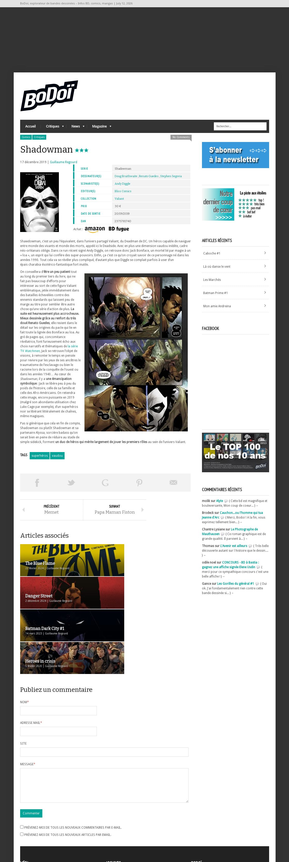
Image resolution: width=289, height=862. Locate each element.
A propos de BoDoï (205, 819)
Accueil (30, 129)
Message (27, 703)
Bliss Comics (123, 194)
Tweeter (71, 486)
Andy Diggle (122, 187)
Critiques (52, 131)
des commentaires (36, 834)
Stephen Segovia (171, 179)
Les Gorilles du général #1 (235, 587)
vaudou (57, 459)
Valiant (119, 202)
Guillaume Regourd (63, 165)
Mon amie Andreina (217, 309)
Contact (198, 828)
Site (23, 682)
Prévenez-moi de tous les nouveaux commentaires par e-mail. (73, 773)
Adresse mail (31, 662)
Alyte (219, 504)
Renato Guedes (149, 179)
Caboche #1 (212, 256)
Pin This (139, 486)
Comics (26, 140)
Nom (24, 641)
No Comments (181, 140)
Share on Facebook (37, 486)
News (75, 131)
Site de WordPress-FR (35, 839)
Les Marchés (212, 283)
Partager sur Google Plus (105, 486)
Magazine (99, 131)
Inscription (28, 820)
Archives (112, 820)
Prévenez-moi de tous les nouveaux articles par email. (67, 780)
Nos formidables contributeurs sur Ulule (220, 836)
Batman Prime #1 (215, 296)
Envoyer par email (174, 486)
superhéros (40, 459)
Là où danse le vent (216, 270)
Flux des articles (34, 829)
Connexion (28, 825)
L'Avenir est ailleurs (233, 549)
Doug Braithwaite (126, 179)
